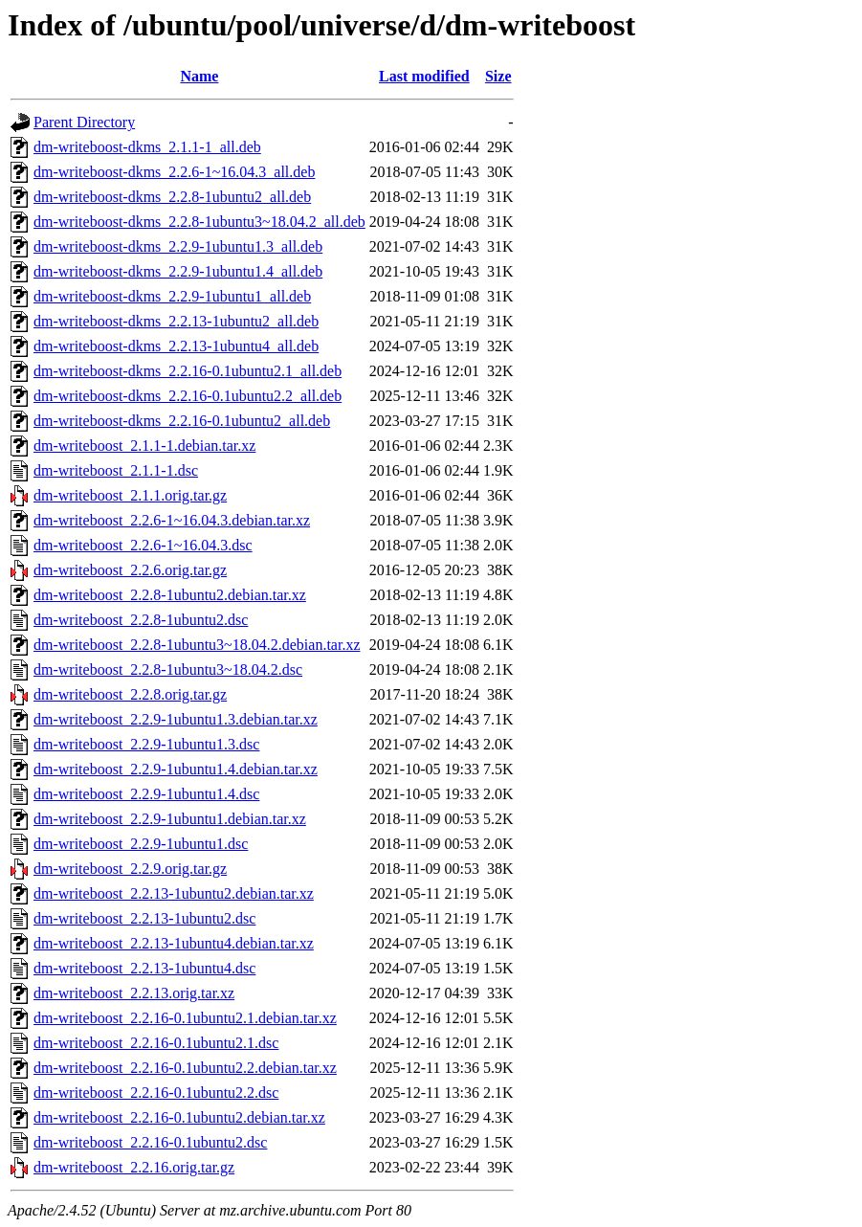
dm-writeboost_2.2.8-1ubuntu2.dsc (140, 620)
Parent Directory (84, 122)
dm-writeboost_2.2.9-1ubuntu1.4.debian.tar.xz (175, 769)
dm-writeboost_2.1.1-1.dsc (115, 470)
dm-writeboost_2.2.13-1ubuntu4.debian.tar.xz (173, 943)
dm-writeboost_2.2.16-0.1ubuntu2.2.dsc (155, 1092)
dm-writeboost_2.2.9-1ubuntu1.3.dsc (146, 744)
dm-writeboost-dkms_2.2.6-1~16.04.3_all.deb (174, 172)
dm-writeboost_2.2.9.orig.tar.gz (130, 868)
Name (199, 76)
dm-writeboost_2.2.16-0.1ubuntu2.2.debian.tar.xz (185, 1068)
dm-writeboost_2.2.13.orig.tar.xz (133, 993)
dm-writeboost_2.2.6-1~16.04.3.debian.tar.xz (171, 520)
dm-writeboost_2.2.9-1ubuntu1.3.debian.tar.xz (175, 719)
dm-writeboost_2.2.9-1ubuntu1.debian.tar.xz (169, 819)
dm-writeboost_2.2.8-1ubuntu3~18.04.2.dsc (167, 669)
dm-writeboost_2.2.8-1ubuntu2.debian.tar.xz (169, 595)
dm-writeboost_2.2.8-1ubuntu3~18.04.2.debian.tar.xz (197, 644)
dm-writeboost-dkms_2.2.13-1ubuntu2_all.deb (176, 321)
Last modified (424, 76)
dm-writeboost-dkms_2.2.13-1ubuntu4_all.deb (176, 346)
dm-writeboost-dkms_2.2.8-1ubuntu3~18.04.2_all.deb (199, 221)
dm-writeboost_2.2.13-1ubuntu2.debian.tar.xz (173, 893)
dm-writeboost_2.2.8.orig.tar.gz (130, 694)
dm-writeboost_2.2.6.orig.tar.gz (130, 570)
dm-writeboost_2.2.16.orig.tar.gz (133, 1167)
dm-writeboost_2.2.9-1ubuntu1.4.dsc (146, 794)
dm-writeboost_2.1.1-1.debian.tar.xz (144, 445)
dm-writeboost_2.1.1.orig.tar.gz (130, 495)
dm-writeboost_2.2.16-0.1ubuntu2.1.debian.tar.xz (185, 1018)
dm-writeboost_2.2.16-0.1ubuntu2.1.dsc (155, 1043)
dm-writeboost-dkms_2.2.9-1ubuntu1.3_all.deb (177, 246)
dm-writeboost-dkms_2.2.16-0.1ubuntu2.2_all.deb (187, 396)
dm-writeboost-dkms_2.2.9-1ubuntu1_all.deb (172, 296)
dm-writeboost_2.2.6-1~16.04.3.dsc (143, 545)
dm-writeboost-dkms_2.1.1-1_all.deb (147, 147)
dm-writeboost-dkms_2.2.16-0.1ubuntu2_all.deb (181, 421)
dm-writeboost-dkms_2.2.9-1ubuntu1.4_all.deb (177, 271)
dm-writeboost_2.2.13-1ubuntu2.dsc (144, 918)
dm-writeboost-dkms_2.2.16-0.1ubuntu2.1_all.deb (187, 371)
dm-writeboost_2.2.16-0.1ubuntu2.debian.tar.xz (179, 1117)
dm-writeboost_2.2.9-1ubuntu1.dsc (140, 844)
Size (498, 76)
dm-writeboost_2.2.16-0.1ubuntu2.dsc (150, 1142)
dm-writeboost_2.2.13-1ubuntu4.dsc (144, 968)
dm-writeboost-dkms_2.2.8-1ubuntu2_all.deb (172, 197)
